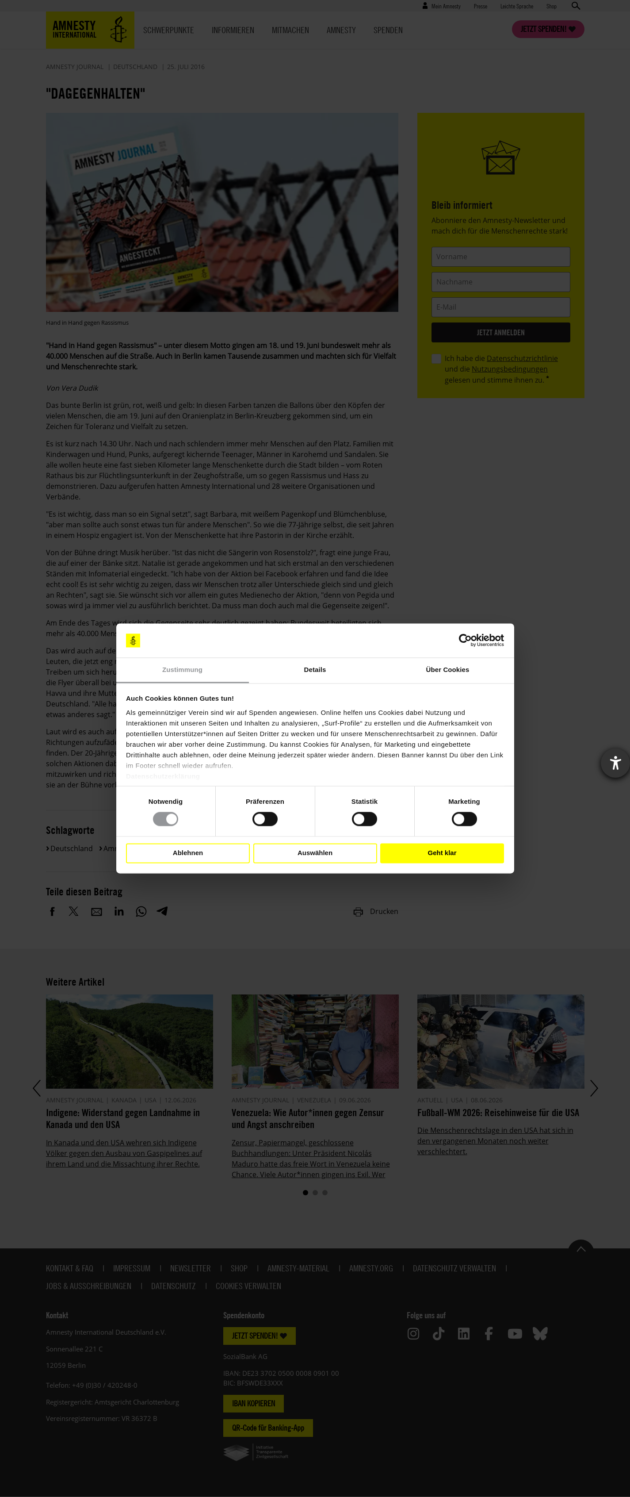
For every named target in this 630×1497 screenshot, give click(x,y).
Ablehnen (188, 853)
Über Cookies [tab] (448, 669)
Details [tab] (315, 669)
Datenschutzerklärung (163, 776)
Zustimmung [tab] (182, 669)
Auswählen (315, 853)
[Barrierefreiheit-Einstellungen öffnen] (615, 763)
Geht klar (442, 853)
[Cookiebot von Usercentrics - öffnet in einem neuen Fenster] (465, 640)
